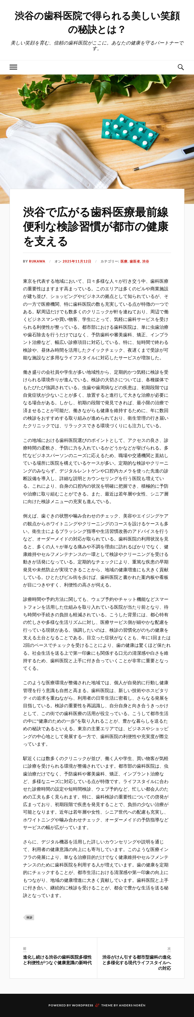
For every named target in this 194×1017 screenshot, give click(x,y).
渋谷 (145, 261)
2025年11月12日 (77, 261)
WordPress (82, 1005)
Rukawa (37, 261)
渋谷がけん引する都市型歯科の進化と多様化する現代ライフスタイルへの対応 (136, 962)
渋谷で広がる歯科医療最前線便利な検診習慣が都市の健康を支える (95, 226)
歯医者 (135, 261)
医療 (124, 261)
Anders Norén (132, 1005)
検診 (30, 917)
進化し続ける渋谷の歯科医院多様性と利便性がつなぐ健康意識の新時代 (57, 959)
